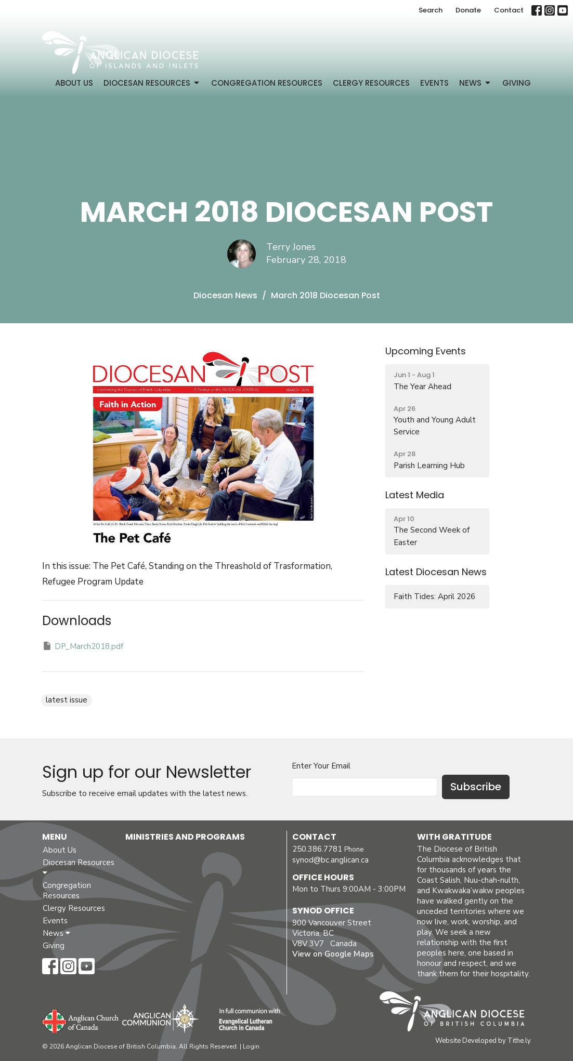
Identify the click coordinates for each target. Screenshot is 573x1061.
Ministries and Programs (185, 837)
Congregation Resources (266, 82)
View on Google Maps (333, 954)
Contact (509, 10)
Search (430, 10)
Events (434, 82)
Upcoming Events (425, 350)
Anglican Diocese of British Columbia (457, 1013)
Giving (516, 82)
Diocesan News (225, 295)
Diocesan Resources (152, 82)
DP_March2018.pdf (82, 646)
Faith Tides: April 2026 (434, 596)
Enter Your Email (321, 766)
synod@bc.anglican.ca (330, 860)
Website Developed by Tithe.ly (483, 1041)
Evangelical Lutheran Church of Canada (246, 1020)
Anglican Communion (160, 1018)
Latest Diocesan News (436, 571)
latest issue (66, 700)
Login (251, 1046)
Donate (468, 10)
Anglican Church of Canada (81, 1020)
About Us (74, 82)
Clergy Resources (371, 82)
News (475, 82)
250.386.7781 (317, 849)
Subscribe (475, 786)
